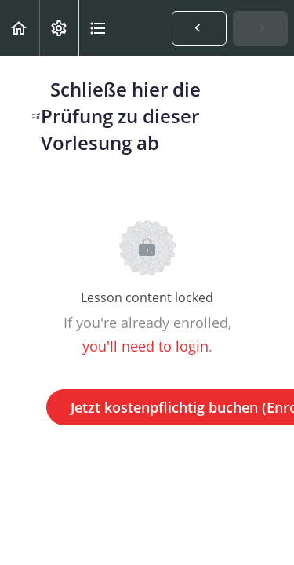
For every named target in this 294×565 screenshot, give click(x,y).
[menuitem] (58, 28)
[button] (19, 28)
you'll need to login (145, 346)
